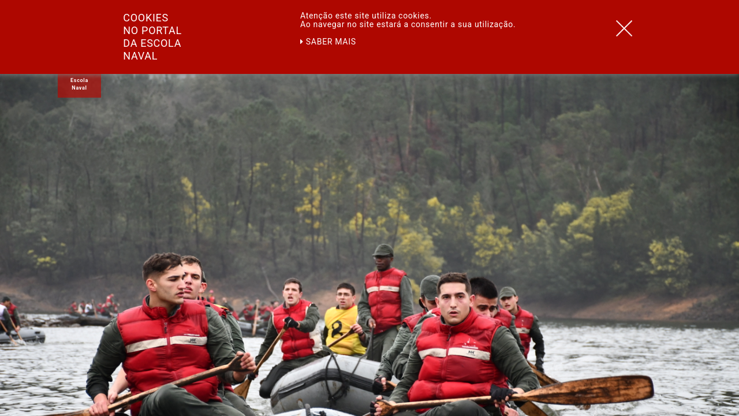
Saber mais (328, 41)
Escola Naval (79, 84)
